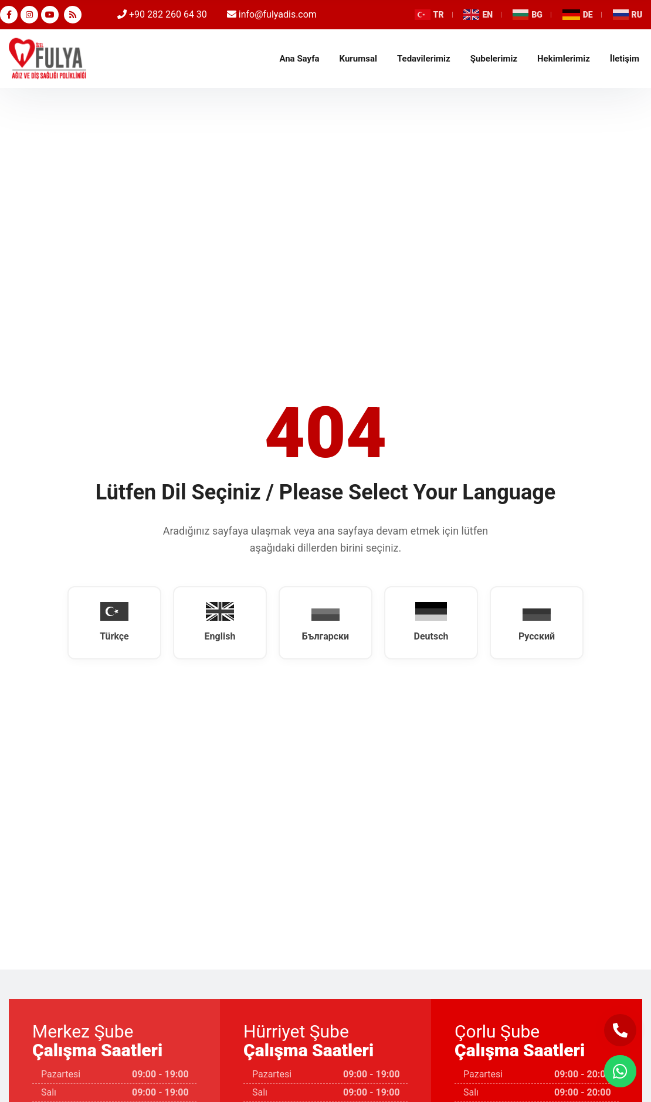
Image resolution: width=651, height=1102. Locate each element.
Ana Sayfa (299, 58)
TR (429, 14)
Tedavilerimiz (423, 58)
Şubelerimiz (493, 58)
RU (627, 14)
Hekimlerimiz (563, 58)
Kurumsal (358, 58)
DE (577, 14)
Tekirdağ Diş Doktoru (47, 58)
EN (478, 14)
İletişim (624, 58)
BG (527, 14)
